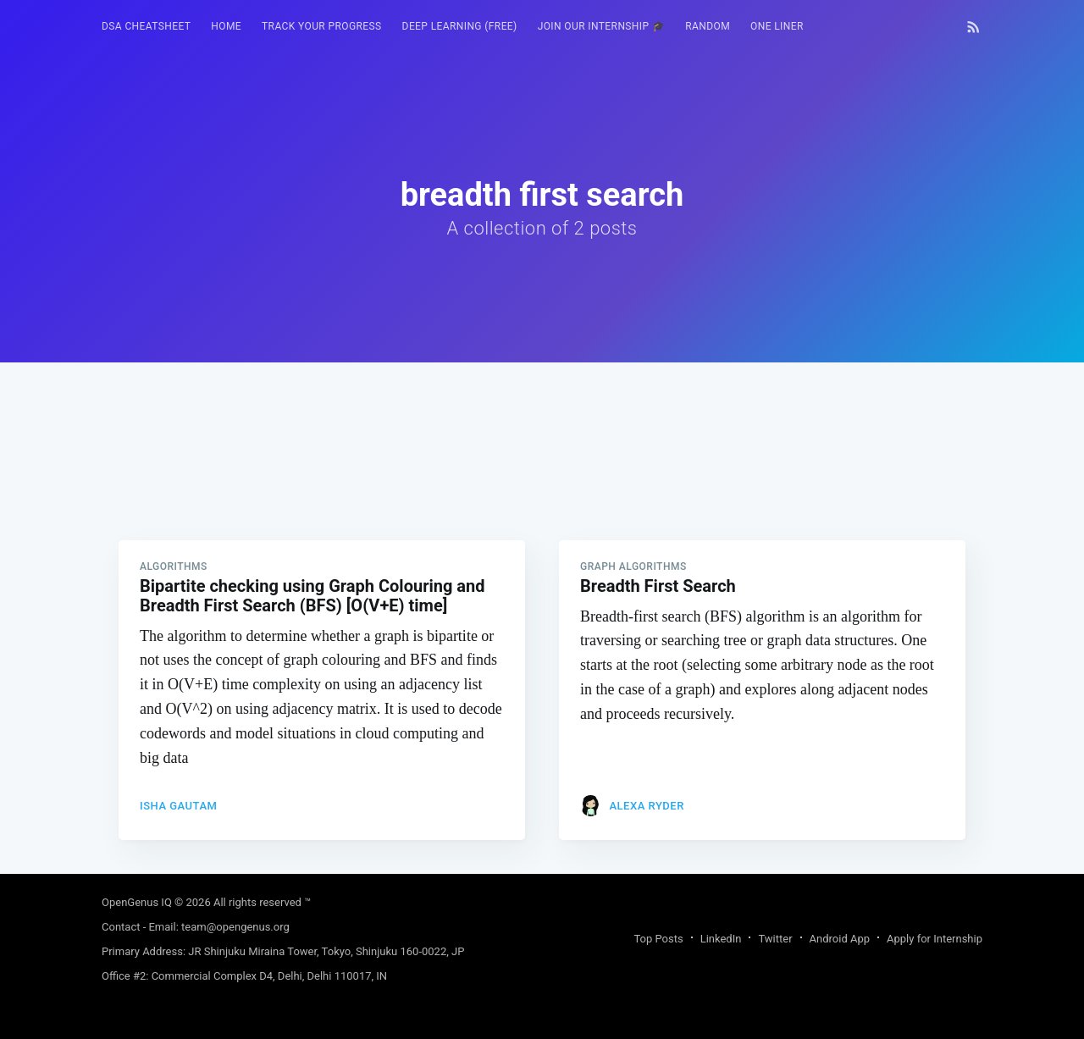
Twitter (775, 938)
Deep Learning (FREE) (459, 26)
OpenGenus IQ (137, 902)
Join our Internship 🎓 (602, 26)
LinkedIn (721, 938)
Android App (840, 938)
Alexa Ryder (646, 805)
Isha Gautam (178, 805)
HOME (226, 26)
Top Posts (658, 938)
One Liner (777, 26)
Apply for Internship (934, 938)
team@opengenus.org (235, 926)
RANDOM (707, 26)
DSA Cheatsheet (146, 26)
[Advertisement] (542, 481)
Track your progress (322, 26)
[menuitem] (146, 26)
